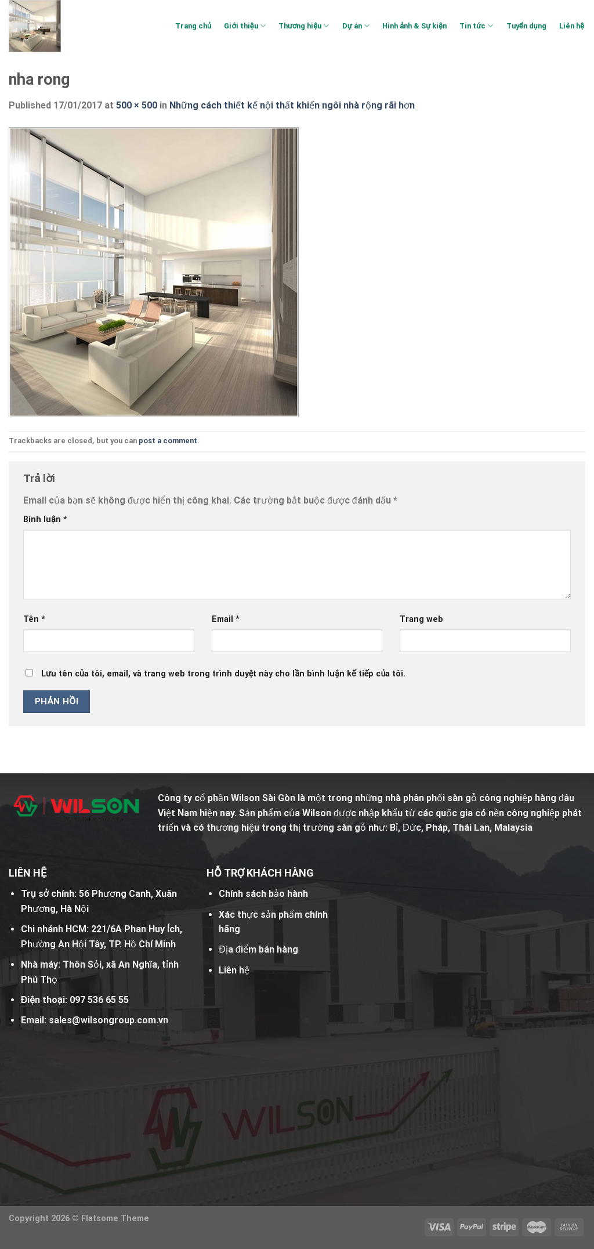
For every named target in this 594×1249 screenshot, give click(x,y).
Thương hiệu (303, 25)
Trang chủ (193, 25)
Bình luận (45, 519)
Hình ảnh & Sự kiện (414, 25)
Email (226, 619)
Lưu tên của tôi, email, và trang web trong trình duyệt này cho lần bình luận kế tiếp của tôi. (223, 674)
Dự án (356, 25)
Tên (34, 619)
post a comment (168, 440)
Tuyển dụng (526, 25)
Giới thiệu (244, 25)
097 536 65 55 (99, 999)
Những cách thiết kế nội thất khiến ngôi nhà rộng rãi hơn (292, 105)
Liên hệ (571, 25)
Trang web (421, 619)
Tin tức (476, 25)
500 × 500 (136, 105)
